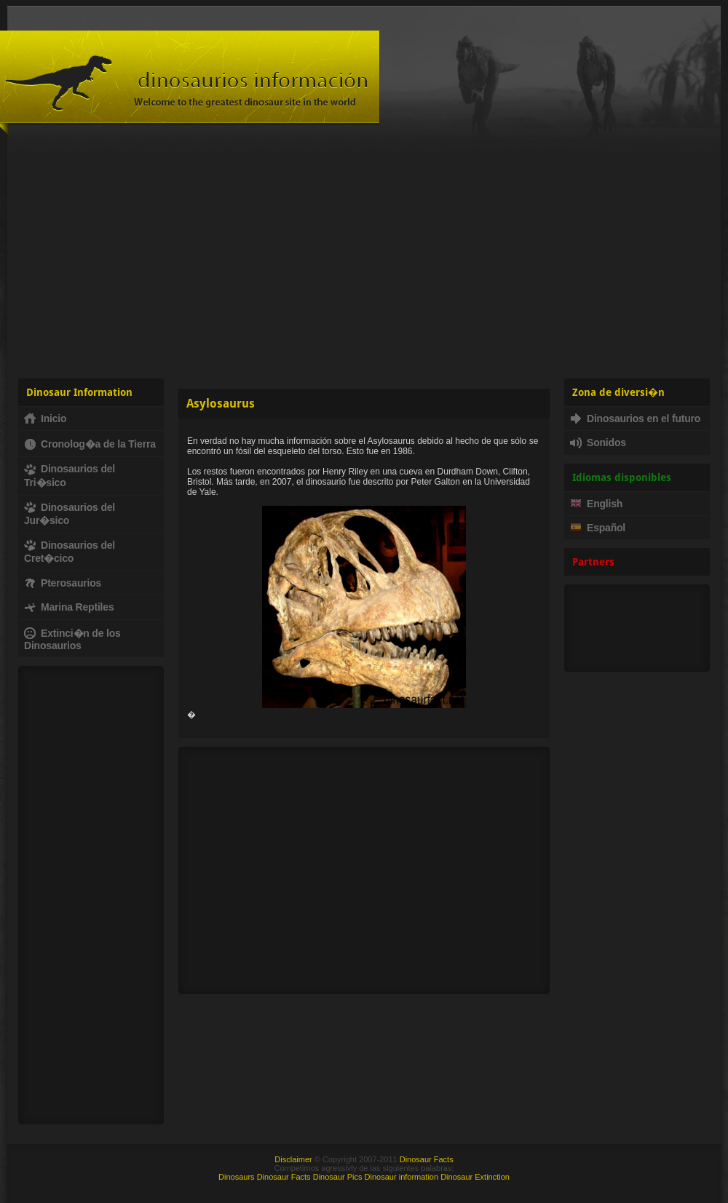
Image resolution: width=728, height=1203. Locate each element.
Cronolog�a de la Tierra (90, 444)
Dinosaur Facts (427, 1159)
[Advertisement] (364, 255)
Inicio (45, 418)
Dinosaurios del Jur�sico (69, 513)
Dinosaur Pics (338, 1176)
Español (597, 527)
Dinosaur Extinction (475, 1176)
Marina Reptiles (69, 607)
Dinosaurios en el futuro (635, 418)
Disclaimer (293, 1159)
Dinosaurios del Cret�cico (69, 551)
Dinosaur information (402, 1176)
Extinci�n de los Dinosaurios (72, 639)
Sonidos (598, 442)
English (596, 503)
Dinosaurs (236, 1176)
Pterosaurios (62, 583)
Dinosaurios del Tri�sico (69, 475)
